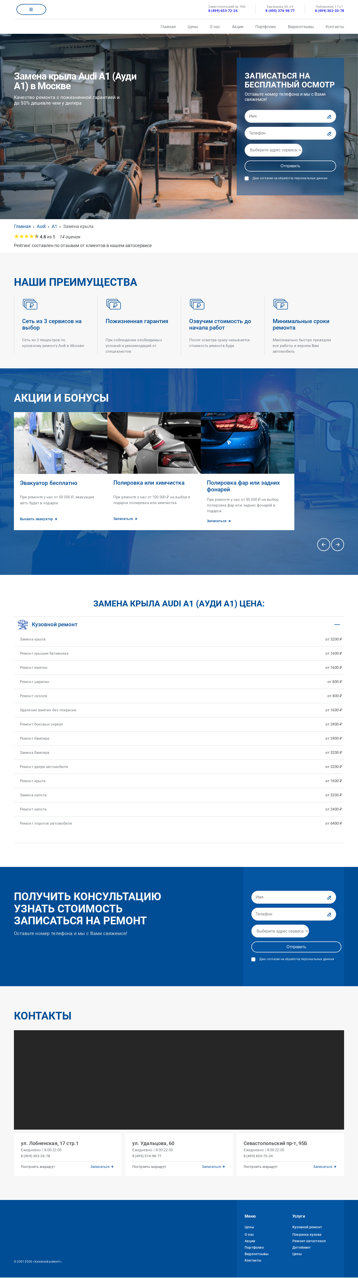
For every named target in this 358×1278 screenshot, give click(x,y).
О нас (215, 26)
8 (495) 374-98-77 (280, 11)
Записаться (99, 1166)
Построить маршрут (39, 1166)
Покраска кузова (306, 1235)
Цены (193, 26)
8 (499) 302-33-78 (329, 11)
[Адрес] (273, 150)
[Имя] (290, 116)
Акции (237, 26)
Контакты (335, 26)
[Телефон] (290, 133)
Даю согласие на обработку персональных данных (290, 178)
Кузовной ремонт (307, 1228)
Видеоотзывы (301, 26)
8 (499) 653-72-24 (222, 11)
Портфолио (265, 26)
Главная (168, 26)
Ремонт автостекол (309, 1241)
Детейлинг (301, 1248)
